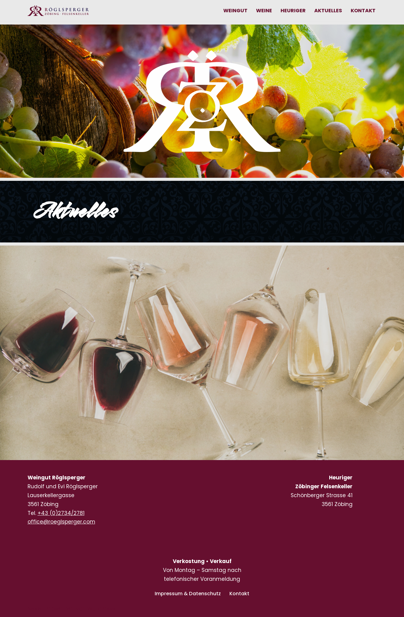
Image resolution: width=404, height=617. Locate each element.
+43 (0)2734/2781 (61, 513)
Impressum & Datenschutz (187, 593)
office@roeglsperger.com (61, 521)
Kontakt (362, 10)
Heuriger (291, 10)
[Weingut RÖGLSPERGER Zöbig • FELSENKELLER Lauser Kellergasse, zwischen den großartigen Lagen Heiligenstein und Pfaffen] (58, 11)
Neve (34, 608)
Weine (261, 10)
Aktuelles (326, 10)
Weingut (231, 10)
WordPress (101, 608)
